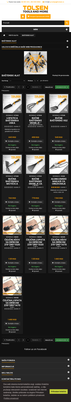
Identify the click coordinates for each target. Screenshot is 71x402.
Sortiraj (5, 81)
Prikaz (30, 81)
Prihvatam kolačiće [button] (58, 391)
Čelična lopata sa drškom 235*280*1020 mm (35, 243)
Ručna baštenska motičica (12, 181)
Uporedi (13, 150)
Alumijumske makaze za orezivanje (59, 181)
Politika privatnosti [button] (11, 398)
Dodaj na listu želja (12, 147)
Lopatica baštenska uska (12, 120)
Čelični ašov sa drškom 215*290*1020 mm (12, 243)
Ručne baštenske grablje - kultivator (35, 121)
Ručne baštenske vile (59, 119)
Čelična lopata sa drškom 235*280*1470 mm (12, 304)
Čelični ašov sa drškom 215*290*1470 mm (59, 243)
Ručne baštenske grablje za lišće (35, 182)
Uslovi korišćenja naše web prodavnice (22, 47)
